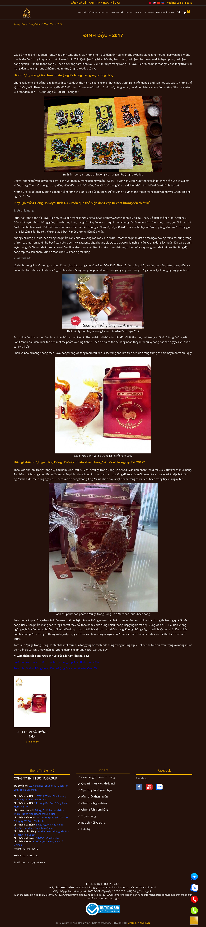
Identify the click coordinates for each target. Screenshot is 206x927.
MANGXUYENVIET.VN (139, 922)
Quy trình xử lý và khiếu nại (98, 783)
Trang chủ (19, 24)
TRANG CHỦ (81, 12)
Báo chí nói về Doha (93, 822)
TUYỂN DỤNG (149, 12)
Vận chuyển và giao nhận (96, 790)
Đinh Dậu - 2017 (53, 24)
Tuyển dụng (88, 816)
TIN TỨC (138, 12)
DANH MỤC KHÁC (117, 12)
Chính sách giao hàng (94, 803)
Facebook (142, 778)
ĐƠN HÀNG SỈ (161, 12)
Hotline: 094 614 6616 (179, 3)
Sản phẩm (34, 24)
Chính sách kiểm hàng (94, 809)
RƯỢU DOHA (103, 12)
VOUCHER (172, 12)
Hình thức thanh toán (94, 796)
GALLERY (129, 12)
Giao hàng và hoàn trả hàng (98, 777)
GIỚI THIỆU (92, 12)
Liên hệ (85, 829)
